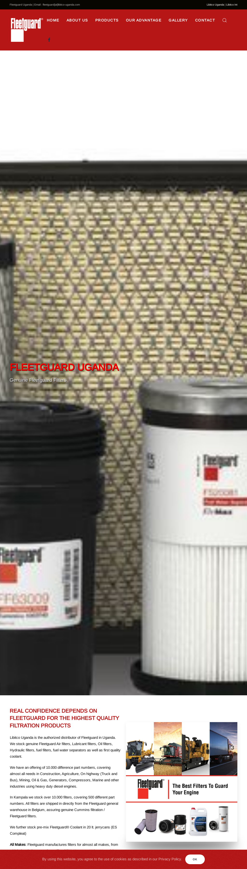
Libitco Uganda (215, 4)
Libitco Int (231, 4)
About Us (77, 20)
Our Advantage (144, 20)
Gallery (178, 20)
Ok (195, 859)
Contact (205, 20)
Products (107, 20)
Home (53, 20)
